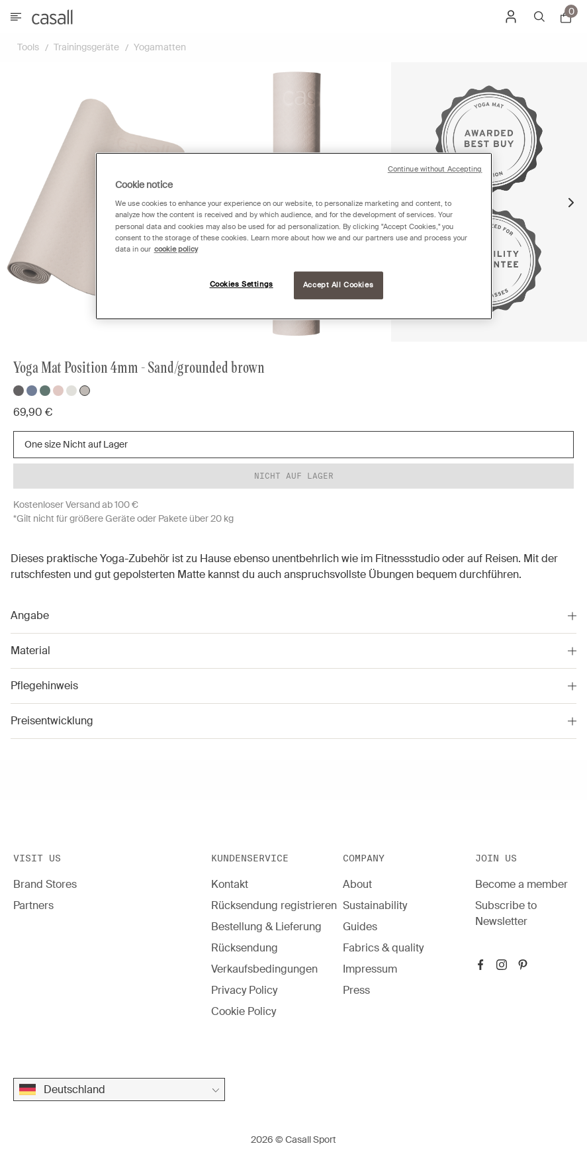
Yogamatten (160, 47)
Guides (360, 927)
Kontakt (229, 884)
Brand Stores (45, 884)
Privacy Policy (244, 990)
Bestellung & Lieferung (266, 927)
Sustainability (375, 905)
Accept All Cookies (338, 285)
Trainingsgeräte (86, 47)
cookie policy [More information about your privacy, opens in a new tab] (176, 249)
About (357, 884)
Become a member (521, 884)
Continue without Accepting (435, 169)
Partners (33, 905)
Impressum (370, 969)
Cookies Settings (241, 284)
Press (356, 990)
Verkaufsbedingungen (264, 969)
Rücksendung (244, 948)
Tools (28, 47)
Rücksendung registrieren (274, 905)
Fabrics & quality (383, 948)
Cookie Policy (243, 1011)
